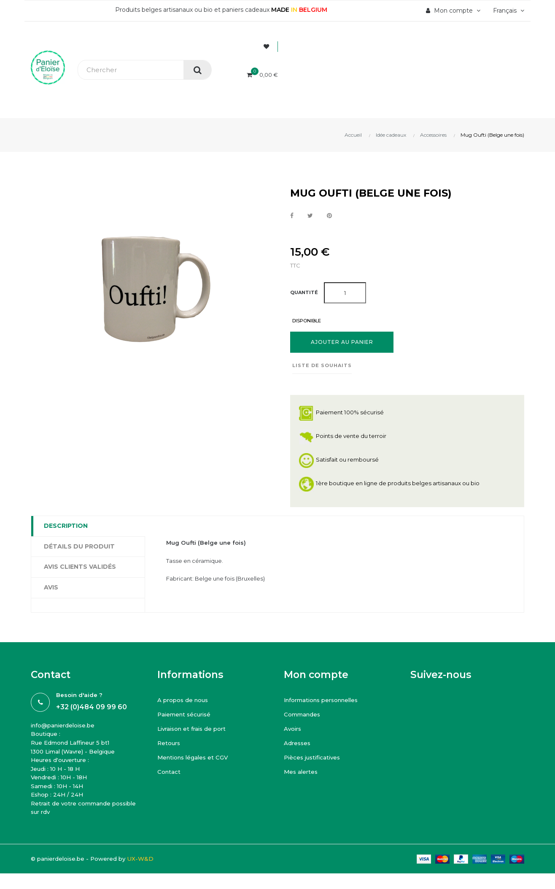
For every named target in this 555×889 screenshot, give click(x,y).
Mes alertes (302, 774)
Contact (169, 774)
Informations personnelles (325, 702)
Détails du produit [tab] (79, 547)
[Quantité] (345, 292)
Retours (169, 745)
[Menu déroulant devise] (507, 10)
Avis (51, 588)
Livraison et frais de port (194, 731)
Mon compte (316, 677)
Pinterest (330, 216)
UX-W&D (146, 866)
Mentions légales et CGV (195, 759)
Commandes (303, 716)
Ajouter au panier (342, 342)
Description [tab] (66, 526)
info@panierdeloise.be (65, 727)
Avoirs (293, 731)
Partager (292, 216)
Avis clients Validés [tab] (80, 567)
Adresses (298, 745)
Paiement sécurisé (186, 716)
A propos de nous (184, 702)
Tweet (310, 216)
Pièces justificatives (314, 759)
